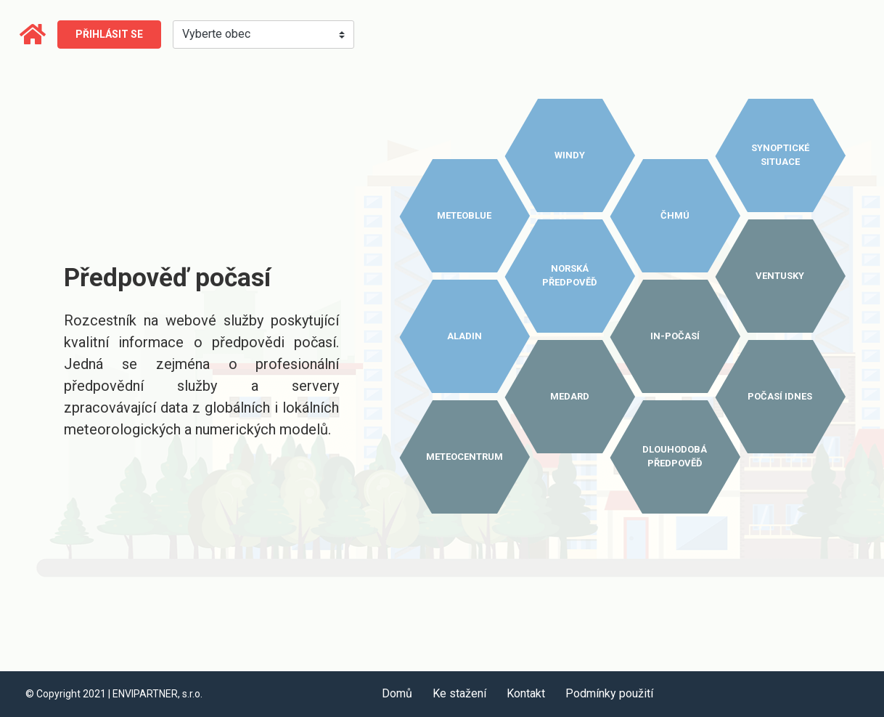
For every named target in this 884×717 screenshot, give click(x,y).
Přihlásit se (109, 34)
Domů (397, 693)
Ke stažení (459, 693)
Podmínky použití (609, 693)
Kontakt (526, 693)
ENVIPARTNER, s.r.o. (157, 694)
